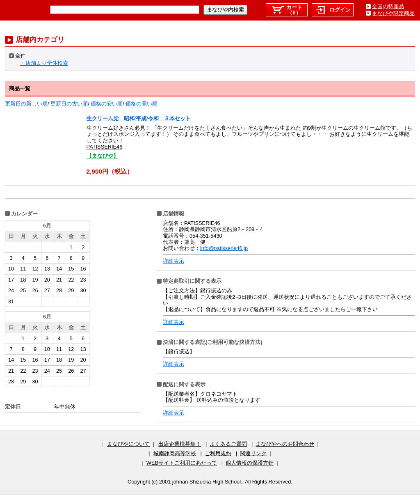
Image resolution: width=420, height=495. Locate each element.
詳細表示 (173, 261)
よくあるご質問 (228, 444)
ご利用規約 (218, 453)
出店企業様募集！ (179, 444)
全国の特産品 (388, 6)
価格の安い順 (107, 104)
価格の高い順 (142, 104)
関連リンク (253, 453)
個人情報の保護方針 (250, 463)
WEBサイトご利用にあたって (181, 463)
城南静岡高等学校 (174, 453)
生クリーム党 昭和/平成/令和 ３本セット (139, 118)
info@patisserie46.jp (224, 248)
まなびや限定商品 (393, 13)
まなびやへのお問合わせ (285, 444)
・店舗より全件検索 (44, 63)
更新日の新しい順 (26, 104)
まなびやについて (128, 444)
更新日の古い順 (69, 104)
